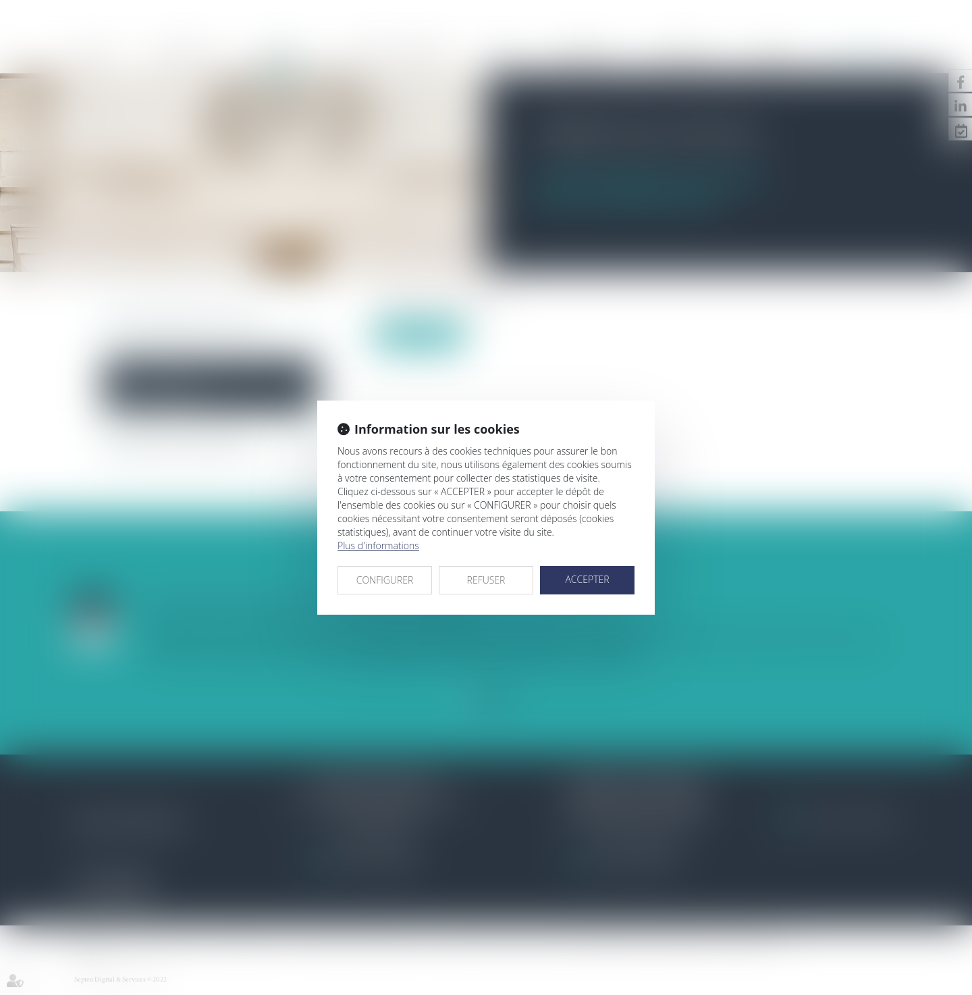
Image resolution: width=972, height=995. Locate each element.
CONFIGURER (385, 579)
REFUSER (486, 579)
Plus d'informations (378, 545)
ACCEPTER (587, 579)
